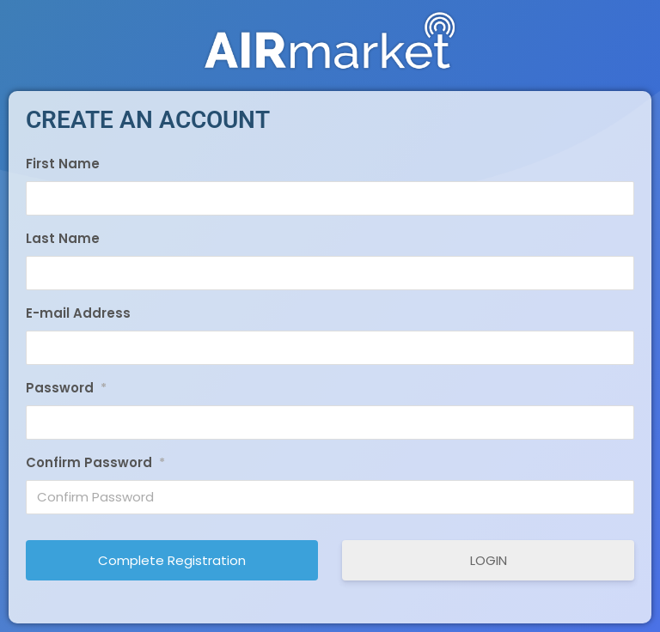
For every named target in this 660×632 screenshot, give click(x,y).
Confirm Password (95, 462)
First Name (63, 164)
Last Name (63, 238)
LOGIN (488, 560)
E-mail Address (78, 313)
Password (66, 388)
